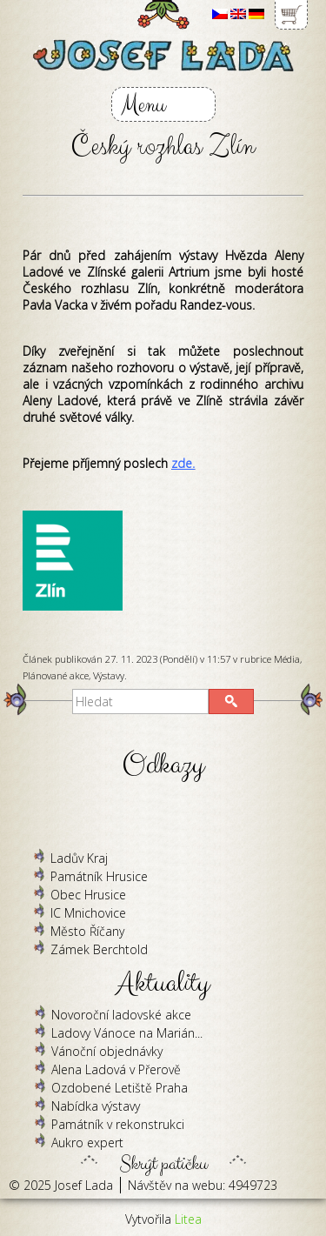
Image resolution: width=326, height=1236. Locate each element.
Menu (143, 105)
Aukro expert (87, 1142)
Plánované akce (56, 675)
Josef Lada (84, 1185)
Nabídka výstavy (95, 1106)
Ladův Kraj (79, 858)
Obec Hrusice (88, 894)
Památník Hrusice (99, 876)
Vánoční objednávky (107, 1051)
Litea (188, 1219)
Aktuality (163, 983)
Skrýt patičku (163, 1159)
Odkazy (163, 765)
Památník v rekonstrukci (117, 1124)
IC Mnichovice (88, 913)
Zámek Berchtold (99, 949)
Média (287, 658)
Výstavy (108, 675)
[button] (231, 701)
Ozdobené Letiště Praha (119, 1087)
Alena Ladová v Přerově (116, 1069)
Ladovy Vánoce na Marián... (127, 1033)
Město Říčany (87, 931)
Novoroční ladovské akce (121, 1014)
